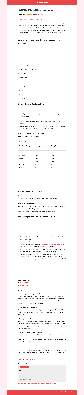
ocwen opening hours (50, 383)
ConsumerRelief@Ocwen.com (52, 244)
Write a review (40, 14)
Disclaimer (67, 391)
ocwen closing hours (23, 383)
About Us (57, 391)
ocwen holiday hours (33, 383)
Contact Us (62, 391)
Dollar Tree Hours (30, 359)
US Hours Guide (42, 2)
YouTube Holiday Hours (60, 387)
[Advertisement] (42, 54)
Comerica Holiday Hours (24, 387)
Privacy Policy (73, 391)
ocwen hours (42, 383)
